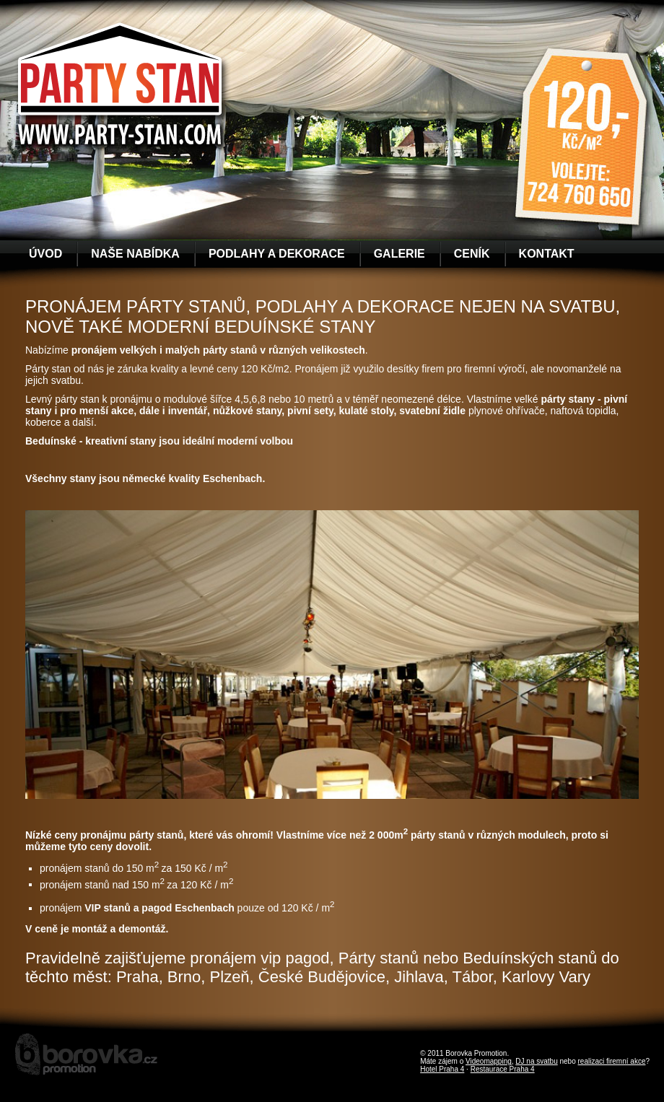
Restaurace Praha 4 (503, 1069)
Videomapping (489, 1061)
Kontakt (547, 254)
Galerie (399, 254)
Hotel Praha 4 (442, 1069)
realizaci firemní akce (612, 1061)
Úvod (45, 254)
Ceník (472, 254)
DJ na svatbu (536, 1061)
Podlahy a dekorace (277, 254)
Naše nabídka (135, 254)
